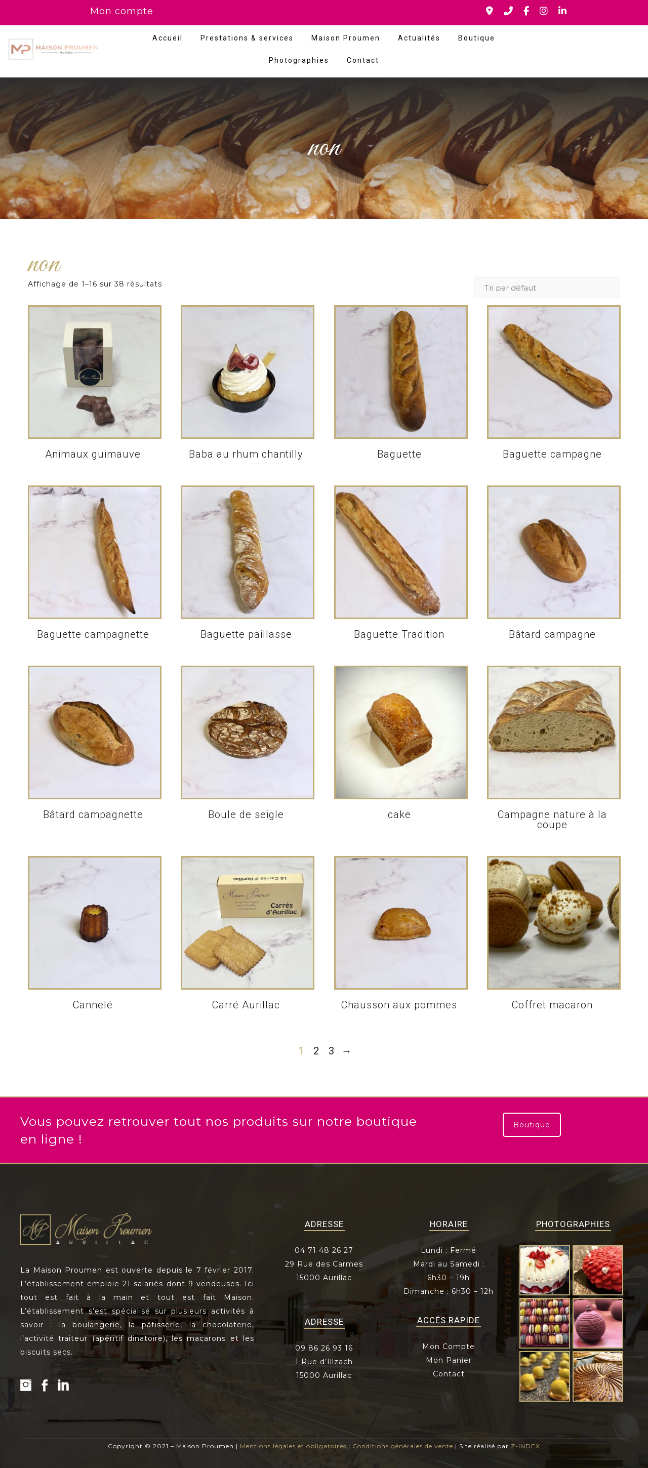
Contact (363, 60)
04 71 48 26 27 (324, 1250)
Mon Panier (449, 1360)
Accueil (167, 38)
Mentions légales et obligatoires (293, 1446)
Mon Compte (448, 1346)
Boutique (476, 38)
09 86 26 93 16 (324, 1348)
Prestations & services (247, 38)
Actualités (419, 38)
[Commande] (547, 287)
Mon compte (121, 11)
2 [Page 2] (316, 1051)
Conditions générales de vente (402, 1446)
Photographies (299, 60)
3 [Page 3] (332, 1051)
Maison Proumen (345, 38)
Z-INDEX (525, 1446)
